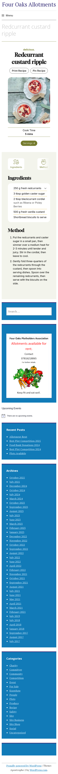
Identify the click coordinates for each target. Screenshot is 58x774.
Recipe (13, 707)
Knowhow (15, 690)
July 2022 (14, 557)
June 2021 (15, 595)
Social (12, 728)
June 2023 (15, 519)
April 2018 (15, 624)
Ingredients (16, 163)
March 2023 (16, 523)
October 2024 (17, 490)
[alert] (29, 416)
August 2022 (16, 553)
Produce (14, 703)
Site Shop (14, 724)
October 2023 (17, 502)
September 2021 (18, 582)
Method (44, 163)
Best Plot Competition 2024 (25, 449)
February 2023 (17, 528)
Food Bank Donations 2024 (24, 445)
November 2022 (18, 540)
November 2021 (18, 574)
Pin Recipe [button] (39, 70)
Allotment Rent (18, 436)
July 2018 (14, 620)
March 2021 (16, 607)
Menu (9, 15)
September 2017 (18, 633)
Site (11, 716)
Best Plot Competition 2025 (25, 441)
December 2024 (18, 486)
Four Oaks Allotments (29, 4)
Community (16, 674)
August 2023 (16, 511)
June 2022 (15, 561)
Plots (12, 699)
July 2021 (14, 591)
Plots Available (17, 453)
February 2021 (17, 612)
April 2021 (15, 603)
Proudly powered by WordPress (23, 765)
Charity (13, 665)
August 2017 (16, 637)
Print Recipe (19, 70)
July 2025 (14, 481)
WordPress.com (38, 770)
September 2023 (18, 507)
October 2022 (17, 544)
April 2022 (15, 565)
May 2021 (14, 599)
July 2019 (14, 616)
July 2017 (14, 641)
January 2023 (16, 532)
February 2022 (17, 570)
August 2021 (16, 586)
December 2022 (18, 536)
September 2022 (18, 549)
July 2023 (14, 515)
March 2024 (16, 498)
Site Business (16, 720)
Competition (16, 678)
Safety (13, 711)
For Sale (14, 686)
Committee (15, 669)
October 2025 (17, 477)
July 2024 (14, 494)
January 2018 (16, 628)
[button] (45, 188)
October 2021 (17, 578)
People (13, 695)
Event (12, 682)
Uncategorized (17, 732)
